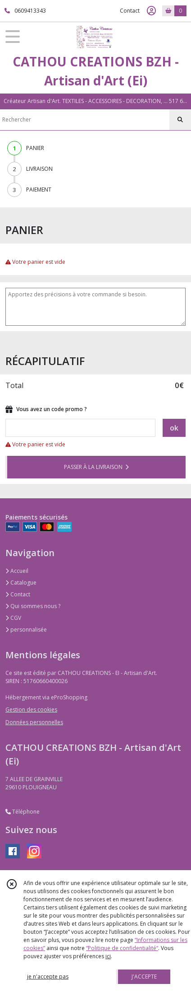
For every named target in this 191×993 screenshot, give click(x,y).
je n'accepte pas (47, 976)
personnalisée (26, 629)
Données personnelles (34, 722)
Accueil (16, 571)
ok (174, 428)
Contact (130, 10)
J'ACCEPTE (144, 976)
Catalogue (20, 582)
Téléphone (22, 811)
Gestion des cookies (31, 709)
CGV (13, 618)
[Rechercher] (180, 119)
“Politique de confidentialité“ (122, 948)
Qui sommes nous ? (32, 606)
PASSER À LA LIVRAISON (96, 467)
